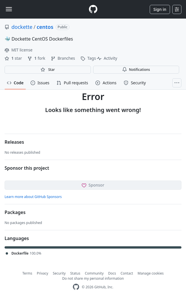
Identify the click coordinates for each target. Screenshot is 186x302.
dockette (22, 26)
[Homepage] (93, 9)
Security (59, 273)
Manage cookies (151, 273)
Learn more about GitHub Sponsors (33, 196)
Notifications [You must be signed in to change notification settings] (136, 69)
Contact (127, 273)
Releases (14, 142)
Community (94, 273)
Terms (27, 273)
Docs (112, 273)
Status (75, 273)
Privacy (42, 273)
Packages (15, 212)
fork (36, 58)
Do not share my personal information (93, 278)
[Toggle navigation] (9, 9)
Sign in (159, 9)
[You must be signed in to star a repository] (48, 70)
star (14, 58)
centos (45, 26)
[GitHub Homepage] (76, 287)
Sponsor (93, 185)
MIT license (19, 50)
